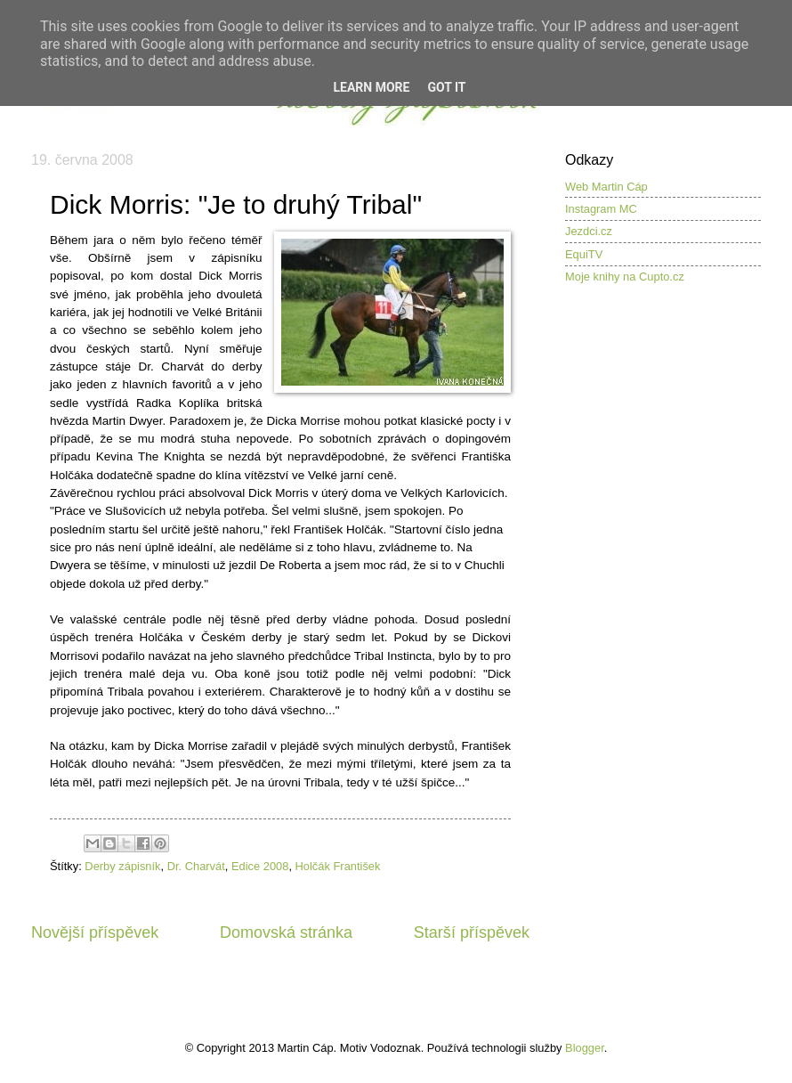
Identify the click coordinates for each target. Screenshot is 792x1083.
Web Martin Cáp (606, 186)
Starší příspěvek (471, 932)
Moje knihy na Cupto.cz (624, 276)
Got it (446, 87)
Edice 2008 (259, 866)
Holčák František (338, 866)
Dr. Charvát (196, 866)
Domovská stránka (286, 932)
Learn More (371, 87)
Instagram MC (601, 209)
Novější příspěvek (94, 932)
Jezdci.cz (588, 231)
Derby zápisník (122, 866)
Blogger (584, 1047)
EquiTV (583, 254)
